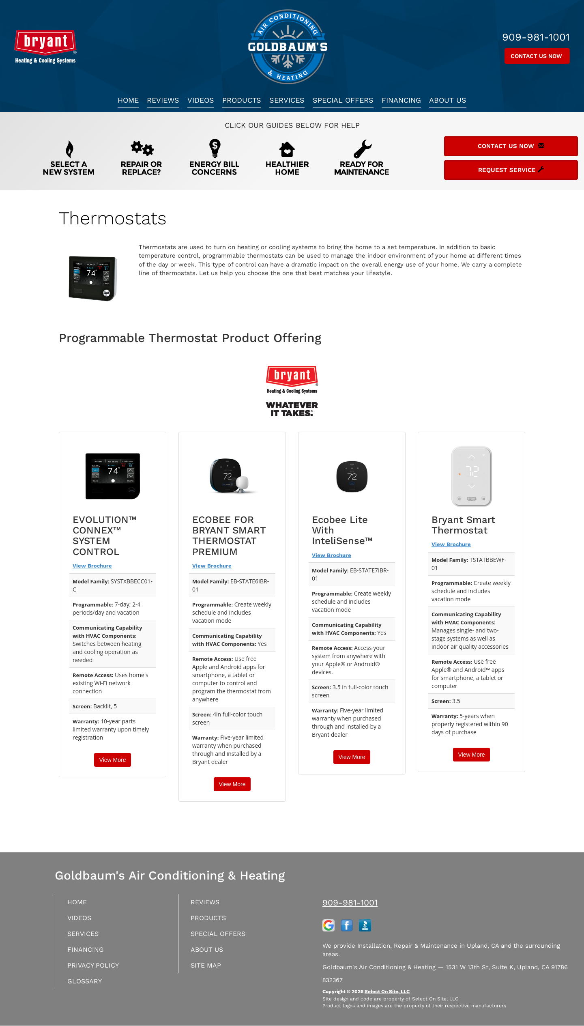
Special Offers (343, 100)
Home (128, 100)
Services (287, 100)
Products (241, 100)
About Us (447, 100)
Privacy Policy (95, 969)
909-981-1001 (350, 902)
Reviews (163, 100)
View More (112, 760)
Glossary (86, 985)
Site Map (207, 969)
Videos (200, 100)
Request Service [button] (511, 170)
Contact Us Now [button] (537, 56)
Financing (401, 100)
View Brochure (92, 566)
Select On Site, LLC (387, 991)
